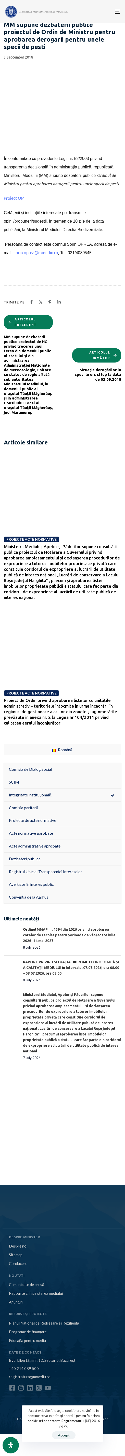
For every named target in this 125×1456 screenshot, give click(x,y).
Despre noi (18, 1246)
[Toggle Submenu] (112, 795)
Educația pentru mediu (27, 1340)
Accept (64, 1435)
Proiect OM (14, 198)
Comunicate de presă (26, 1284)
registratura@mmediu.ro (30, 1376)
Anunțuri (16, 1302)
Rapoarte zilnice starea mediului (36, 1293)
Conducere (18, 1263)
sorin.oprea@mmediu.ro (36, 252)
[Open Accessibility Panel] (11, 1445)
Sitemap (15, 1254)
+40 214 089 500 (24, 1368)
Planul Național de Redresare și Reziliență (44, 1323)
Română (62, 749)
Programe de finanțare (28, 1331)
